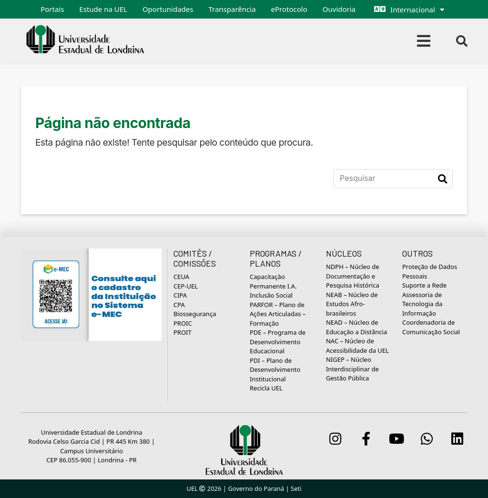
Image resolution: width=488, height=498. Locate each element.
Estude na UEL (103, 9)
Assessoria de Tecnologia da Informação (422, 304)
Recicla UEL (266, 388)
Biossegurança (194, 313)
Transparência (231, 9)
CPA (179, 304)
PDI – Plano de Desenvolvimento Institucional (275, 369)
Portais (52, 9)
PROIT (182, 332)
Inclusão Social (271, 295)
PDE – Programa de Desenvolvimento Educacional (277, 341)
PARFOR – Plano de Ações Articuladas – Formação (277, 314)
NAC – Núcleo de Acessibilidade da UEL (357, 346)
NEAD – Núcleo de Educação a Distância (356, 327)
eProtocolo (289, 9)
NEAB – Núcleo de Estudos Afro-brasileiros (352, 304)
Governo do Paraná (256, 488)
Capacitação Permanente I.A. (273, 281)
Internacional (412, 9)
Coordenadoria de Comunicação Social (431, 327)
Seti (296, 488)
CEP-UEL (185, 286)
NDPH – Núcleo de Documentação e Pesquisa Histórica (352, 275)
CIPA (180, 295)
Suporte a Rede (424, 285)
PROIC (182, 323)
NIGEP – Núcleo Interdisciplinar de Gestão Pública (352, 368)
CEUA (181, 276)
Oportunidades (167, 9)
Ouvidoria (339, 9)
